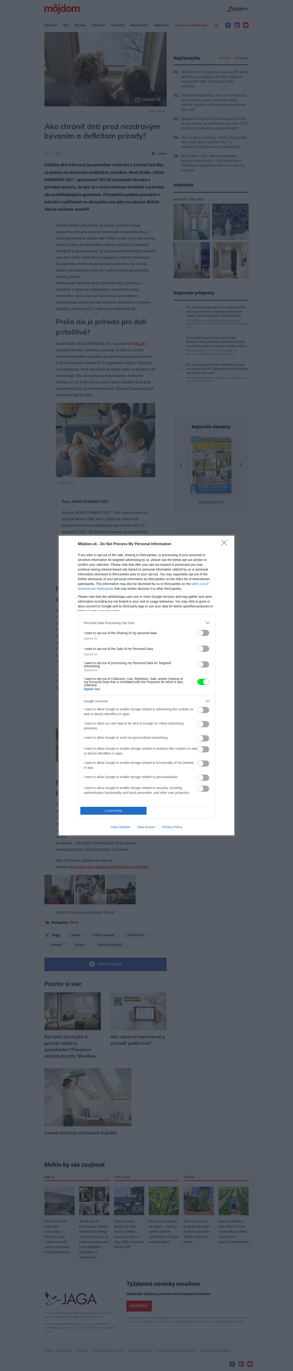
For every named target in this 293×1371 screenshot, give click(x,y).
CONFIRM (113, 811)
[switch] (203, 633)
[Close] (225, 544)
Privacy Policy (172, 827)
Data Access (146, 827)
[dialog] (146, 685)
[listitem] (146, 622)
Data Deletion (120, 827)
